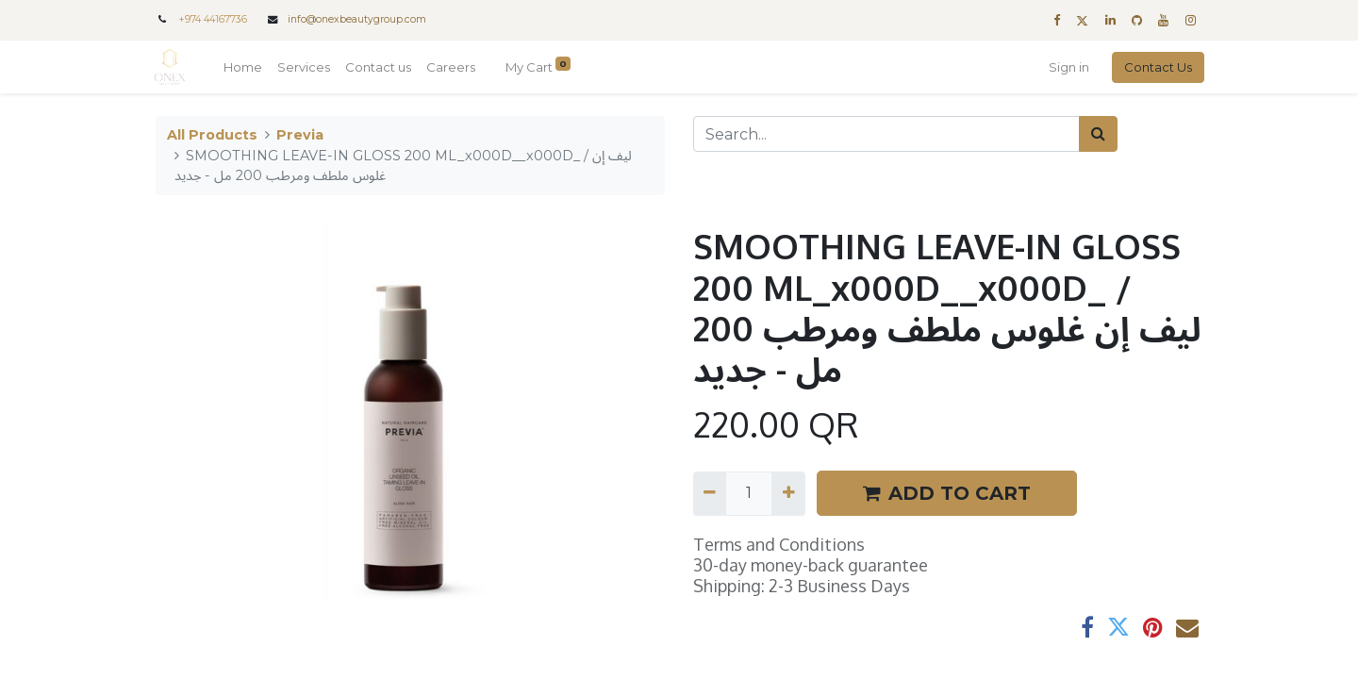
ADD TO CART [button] (947, 493)
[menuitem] (245, 68)
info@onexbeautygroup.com (357, 19)
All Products (212, 134)
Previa (299, 134)
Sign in (1067, 67)
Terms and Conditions (779, 544)
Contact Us (1156, 67)
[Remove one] (709, 493)
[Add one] (787, 493)
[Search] (1098, 134)
